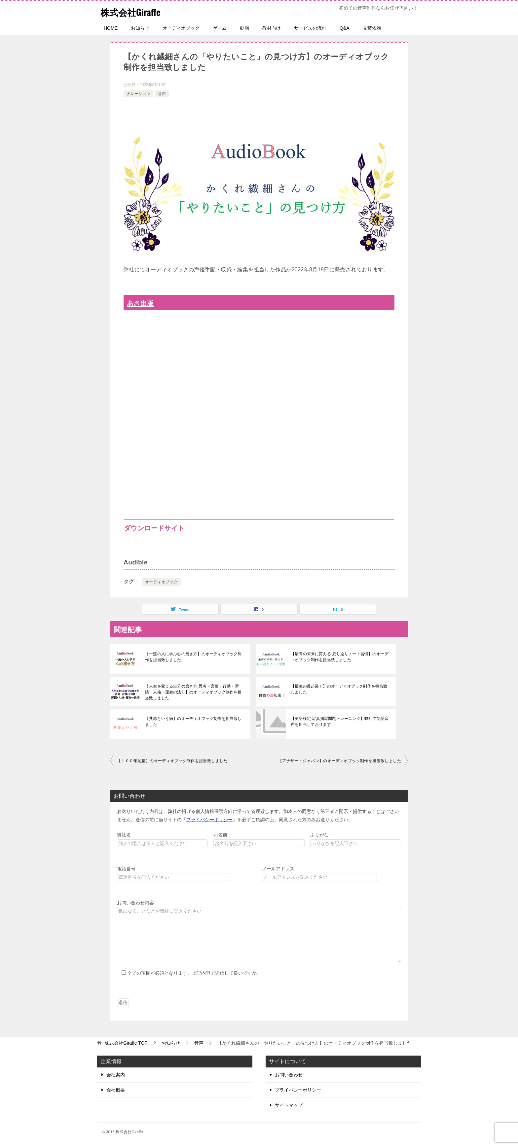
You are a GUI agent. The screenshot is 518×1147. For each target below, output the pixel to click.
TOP (126, 1042)
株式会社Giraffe (133, 11)
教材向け (271, 28)
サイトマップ (289, 1104)
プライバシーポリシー (209, 819)
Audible (136, 562)
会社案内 (115, 1074)
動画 (244, 28)
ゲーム (220, 28)
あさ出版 (141, 303)
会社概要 (115, 1089)
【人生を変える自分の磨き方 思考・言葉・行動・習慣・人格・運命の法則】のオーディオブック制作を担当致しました (194, 692)
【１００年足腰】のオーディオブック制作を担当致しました (172, 760)
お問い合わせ (289, 1074)
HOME (111, 28)
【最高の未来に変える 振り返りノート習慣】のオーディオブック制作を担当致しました (339, 656)
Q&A (345, 28)
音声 (162, 93)
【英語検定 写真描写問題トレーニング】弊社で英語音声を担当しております (339, 721)
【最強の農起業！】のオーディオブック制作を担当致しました (340, 689)
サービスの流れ (310, 28)
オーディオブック (181, 28)
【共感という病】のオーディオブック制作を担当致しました (194, 721)
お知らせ (140, 28)
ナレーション (138, 93)
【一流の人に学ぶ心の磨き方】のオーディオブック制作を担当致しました (194, 656)
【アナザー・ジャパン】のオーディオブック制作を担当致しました (339, 760)
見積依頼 (372, 28)
